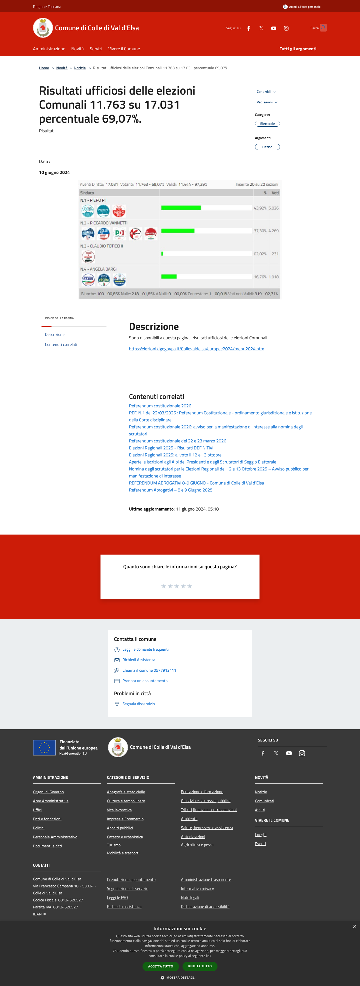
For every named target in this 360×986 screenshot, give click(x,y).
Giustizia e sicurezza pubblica (205, 801)
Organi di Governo (48, 792)
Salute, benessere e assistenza (207, 828)
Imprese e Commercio (125, 819)
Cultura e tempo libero (126, 801)
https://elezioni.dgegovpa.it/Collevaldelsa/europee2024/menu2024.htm (196, 348)
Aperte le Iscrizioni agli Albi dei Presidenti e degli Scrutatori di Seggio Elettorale (202, 461)
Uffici (37, 810)
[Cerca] (321, 28)
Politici (38, 828)
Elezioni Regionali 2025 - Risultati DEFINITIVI (171, 447)
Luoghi (260, 835)
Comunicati (264, 801)
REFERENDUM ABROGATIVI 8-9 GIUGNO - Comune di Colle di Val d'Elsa (196, 482)
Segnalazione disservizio (127, 888)
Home (44, 68)
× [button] (354, 926)
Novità (62, 68)
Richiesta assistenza (124, 906)
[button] (180, 977)
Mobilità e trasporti (123, 853)
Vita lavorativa (119, 810)
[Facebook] (239, 27)
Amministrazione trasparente (206, 879)
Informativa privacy (197, 888)
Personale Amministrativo (55, 837)
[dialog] (180, 953)
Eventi (260, 844)
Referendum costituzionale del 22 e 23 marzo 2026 (177, 440)
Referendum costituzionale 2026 (160, 405)
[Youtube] (264, 27)
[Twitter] (251, 27)
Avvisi (260, 810)
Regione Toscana (47, 7)
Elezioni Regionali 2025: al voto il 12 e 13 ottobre (175, 454)
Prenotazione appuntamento (131, 879)
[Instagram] (277, 27)
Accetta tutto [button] (160, 966)
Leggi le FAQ (117, 897)
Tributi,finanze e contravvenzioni (209, 810)
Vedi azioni (268, 102)
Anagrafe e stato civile (126, 792)
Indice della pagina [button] (59, 318)
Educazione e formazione (202, 792)
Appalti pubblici (120, 828)
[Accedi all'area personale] (301, 7)
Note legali (190, 897)
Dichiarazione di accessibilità (205, 906)
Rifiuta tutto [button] (200, 966)
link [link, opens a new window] (208, 956)
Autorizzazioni (193, 837)
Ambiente (189, 819)
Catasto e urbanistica (125, 837)
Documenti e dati (47, 846)
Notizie (80, 68)
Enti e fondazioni (47, 819)
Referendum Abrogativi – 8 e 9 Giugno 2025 (170, 489)
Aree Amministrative (50, 801)
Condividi (267, 92)
